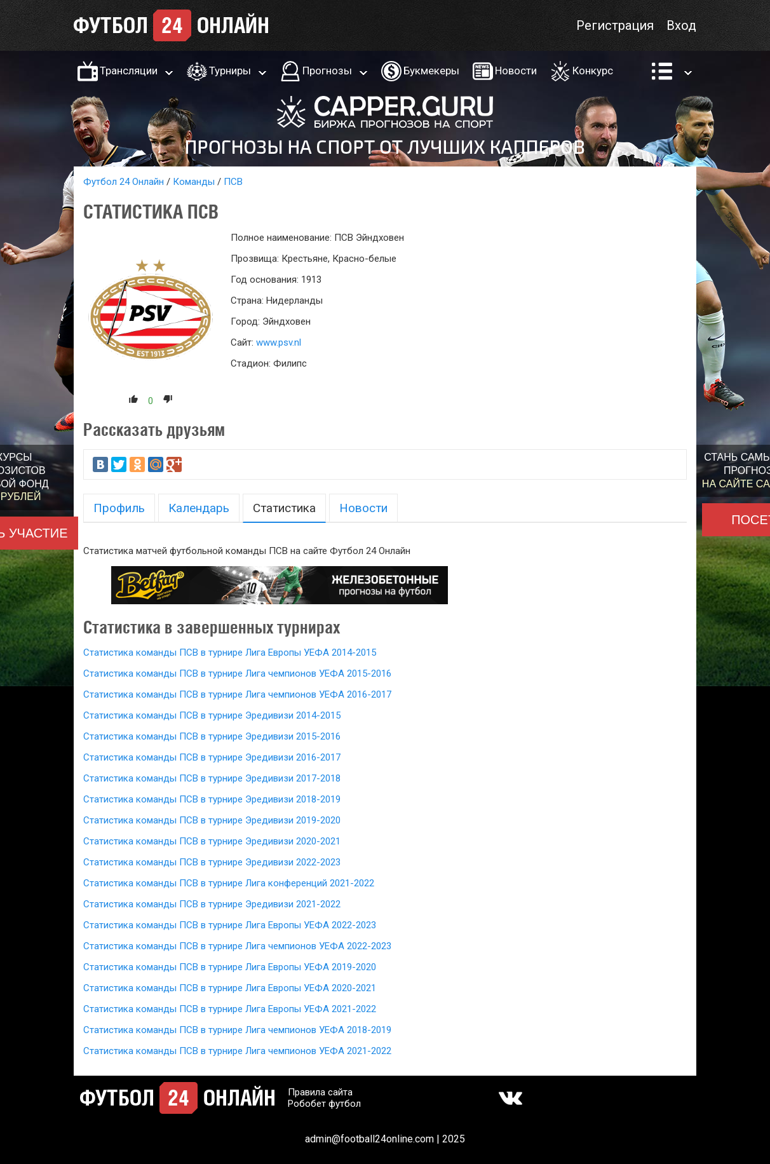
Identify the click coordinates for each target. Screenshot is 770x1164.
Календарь (198, 508)
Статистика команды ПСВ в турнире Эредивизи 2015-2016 (212, 736)
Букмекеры (431, 70)
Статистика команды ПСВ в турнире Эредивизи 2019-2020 (212, 820)
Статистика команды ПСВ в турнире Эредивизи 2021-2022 (212, 904)
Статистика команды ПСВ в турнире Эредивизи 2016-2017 (212, 757)
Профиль (119, 508)
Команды (194, 181)
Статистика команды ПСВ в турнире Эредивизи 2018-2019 (212, 799)
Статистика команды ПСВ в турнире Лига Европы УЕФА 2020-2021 (229, 988)
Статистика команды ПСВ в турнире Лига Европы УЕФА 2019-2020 (229, 967)
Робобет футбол (324, 1103)
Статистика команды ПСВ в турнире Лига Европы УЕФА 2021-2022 (229, 1009)
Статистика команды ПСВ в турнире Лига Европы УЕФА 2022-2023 (229, 925)
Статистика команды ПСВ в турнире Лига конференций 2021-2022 (228, 883)
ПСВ (233, 181)
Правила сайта (320, 1092)
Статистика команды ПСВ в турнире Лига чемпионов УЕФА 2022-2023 (237, 946)
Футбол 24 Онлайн (123, 181)
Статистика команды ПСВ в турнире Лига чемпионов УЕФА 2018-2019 (237, 1030)
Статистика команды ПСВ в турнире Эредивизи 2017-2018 (212, 778)
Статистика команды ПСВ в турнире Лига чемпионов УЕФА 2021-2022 (237, 1051)
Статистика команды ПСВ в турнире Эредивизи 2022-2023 (212, 862)
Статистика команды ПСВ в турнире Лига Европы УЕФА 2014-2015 (229, 652)
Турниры (230, 70)
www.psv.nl (278, 342)
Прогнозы (327, 70)
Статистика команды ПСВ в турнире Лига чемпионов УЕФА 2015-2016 (237, 673)
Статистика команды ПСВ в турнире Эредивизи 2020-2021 (212, 841)
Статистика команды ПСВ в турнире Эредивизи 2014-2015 (212, 715)
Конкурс (592, 70)
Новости (516, 70)
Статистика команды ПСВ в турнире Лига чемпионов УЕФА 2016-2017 (237, 694)
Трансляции (129, 70)
